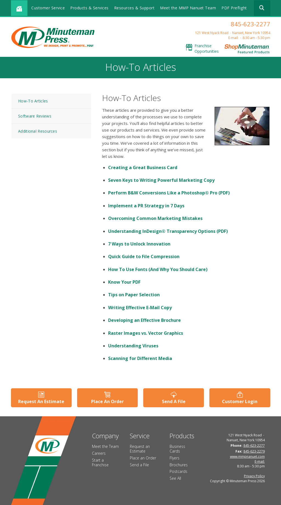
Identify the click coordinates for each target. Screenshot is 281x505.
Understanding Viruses (133, 346)
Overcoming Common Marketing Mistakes (155, 218)
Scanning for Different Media (140, 358)
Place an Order (143, 458)
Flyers (174, 458)
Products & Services (89, 7)
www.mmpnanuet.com (247, 456)
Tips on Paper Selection (134, 295)
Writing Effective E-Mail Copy (140, 308)
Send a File (139, 464)
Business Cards (177, 449)
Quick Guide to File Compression (143, 256)
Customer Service (48, 7)
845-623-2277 (250, 24)
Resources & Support (134, 7)
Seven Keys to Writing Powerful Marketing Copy (161, 180)
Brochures (179, 464)
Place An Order (107, 401)
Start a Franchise (100, 462)
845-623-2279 (254, 451)
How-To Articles (33, 101)
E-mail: (233, 37)
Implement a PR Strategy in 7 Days (146, 206)
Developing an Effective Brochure (144, 320)
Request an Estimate (140, 449)
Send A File (174, 401)
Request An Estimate (41, 401)
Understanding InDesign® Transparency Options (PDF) (168, 231)
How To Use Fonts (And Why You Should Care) (157, 269)
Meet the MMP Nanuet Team (188, 7)
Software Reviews (34, 116)
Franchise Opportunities (207, 48)
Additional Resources (37, 131)
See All (175, 478)
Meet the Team (105, 446)
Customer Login (239, 401)
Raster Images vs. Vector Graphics (145, 333)
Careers (99, 453)
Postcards (178, 471)
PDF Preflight (234, 7)
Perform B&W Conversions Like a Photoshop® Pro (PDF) (169, 193)
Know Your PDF (124, 282)
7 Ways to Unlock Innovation (139, 244)
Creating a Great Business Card (142, 167)
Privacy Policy (254, 476)
